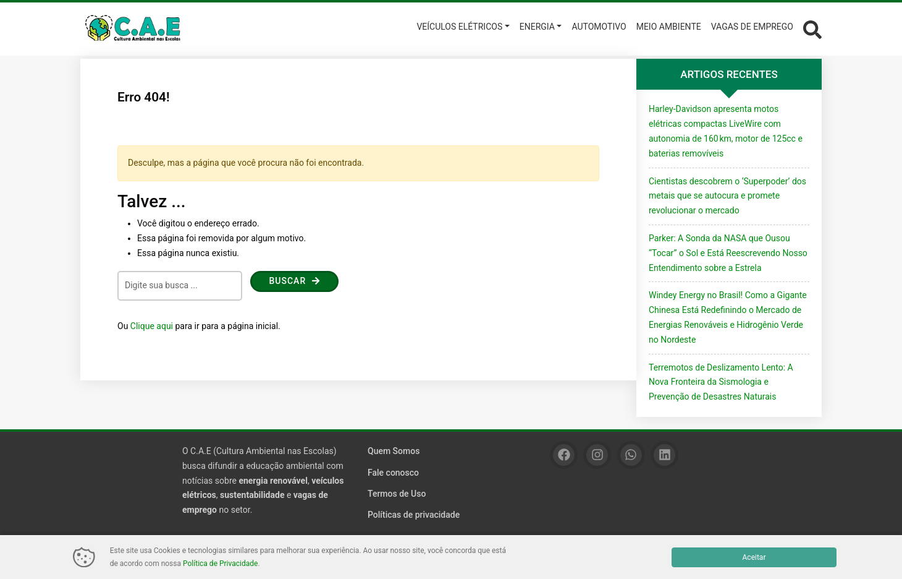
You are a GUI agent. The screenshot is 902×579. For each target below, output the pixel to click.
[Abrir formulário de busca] (812, 28)
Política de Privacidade (220, 563)
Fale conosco (393, 473)
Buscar (294, 281)
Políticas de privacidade (414, 515)
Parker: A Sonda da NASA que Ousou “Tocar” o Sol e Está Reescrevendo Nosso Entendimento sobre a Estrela (728, 253)
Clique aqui (151, 326)
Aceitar (754, 557)
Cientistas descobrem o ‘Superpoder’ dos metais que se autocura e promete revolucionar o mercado (727, 196)
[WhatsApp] (631, 455)
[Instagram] (597, 455)
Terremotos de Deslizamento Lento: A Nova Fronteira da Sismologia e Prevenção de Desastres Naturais (721, 382)
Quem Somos (393, 451)
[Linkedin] (664, 455)
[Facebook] (564, 455)
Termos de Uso (397, 494)
